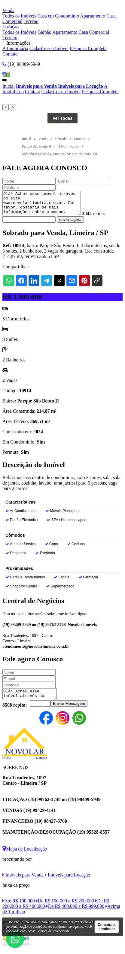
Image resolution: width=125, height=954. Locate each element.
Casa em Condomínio (58, 15)
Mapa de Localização (24, 855)
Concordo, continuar (107, 927)
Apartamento (92, 15)
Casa (111, 15)
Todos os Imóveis (19, 15)
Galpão (44, 32)
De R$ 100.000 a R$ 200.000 (65, 907)
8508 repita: (14, 711)
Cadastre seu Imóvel (49, 48)
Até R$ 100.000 (18, 907)
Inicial (8, 86)
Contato (10, 53)
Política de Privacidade (53, 931)
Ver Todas (62, 118)
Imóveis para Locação (80, 86)
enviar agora (70, 224)
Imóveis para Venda (36, 86)
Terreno (30, 21)
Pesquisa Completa (88, 48)
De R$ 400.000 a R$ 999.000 (75, 912)
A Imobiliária (15, 48)
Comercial (12, 21)
